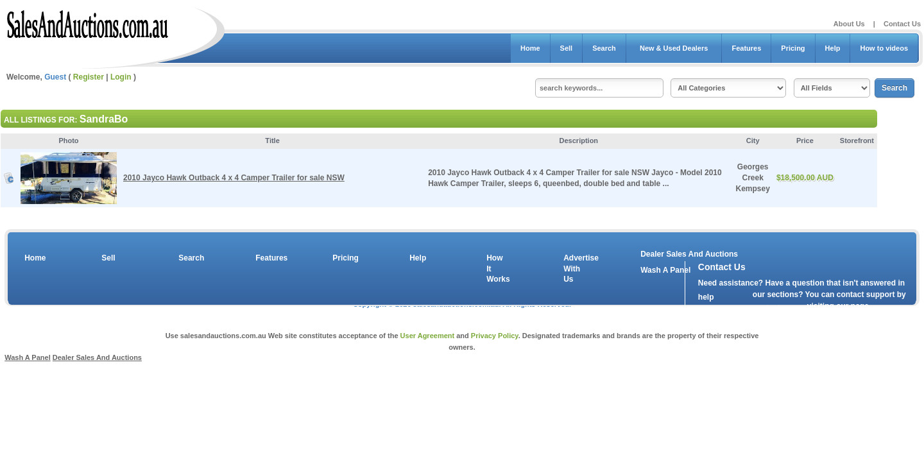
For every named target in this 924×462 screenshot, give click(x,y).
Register (88, 77)
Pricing (793, 48)
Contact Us (902, 24)
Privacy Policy (494, 335)
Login (121, 77)
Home (530, 48)
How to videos (884, 48)
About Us (849, 24)
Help (833, 48)
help (706, 297)
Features (746, 48)
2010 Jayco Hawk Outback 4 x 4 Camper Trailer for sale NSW (234, 177)
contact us (772, 308)
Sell (566, 48)
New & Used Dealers (674, 48)
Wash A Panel (27, 357)
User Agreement (427, 335)
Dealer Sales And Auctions (689, 254)
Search (604, 48)
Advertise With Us (573, 268)
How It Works (496, 268)
